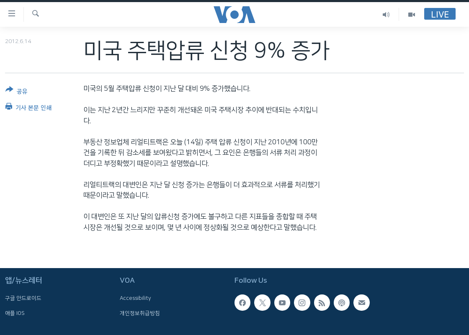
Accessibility (135, 299)
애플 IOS (15, 313)
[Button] (16, 92)
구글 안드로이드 (23, 299)
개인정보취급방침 (140, 313)
